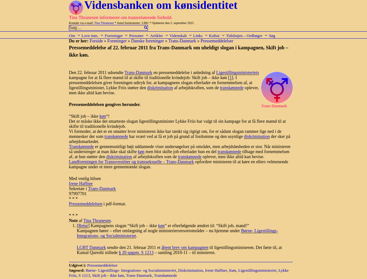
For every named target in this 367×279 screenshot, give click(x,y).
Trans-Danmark (182, 41)
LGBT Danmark (91, 247)
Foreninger (116, 35)
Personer (139, 35)
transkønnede (232, 87)
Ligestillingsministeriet (257, 270)
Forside (96, 41)
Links (200, 35)
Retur (83, 225)
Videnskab (180, 35)
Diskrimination (190, 270)
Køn (232, 270)
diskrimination (160, 87)
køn (102, 116)
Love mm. (93, 35)
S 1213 (84, 275)
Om (75, 35)
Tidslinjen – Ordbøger (247, 35)
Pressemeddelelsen (85, 204)
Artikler (159, 35)
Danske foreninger (147, 41)
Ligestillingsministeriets (237, 72)
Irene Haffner (81, 183)
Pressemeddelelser (217, 41)
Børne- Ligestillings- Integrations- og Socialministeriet (131, 270)
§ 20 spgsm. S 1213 (136, 252)
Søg (272, 35)
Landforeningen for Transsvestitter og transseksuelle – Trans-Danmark (131, 161)
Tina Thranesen (104, 23)
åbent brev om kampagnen (185, 247)
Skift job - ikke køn (108, 275)
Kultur (217, 35)
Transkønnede (81, 146)
